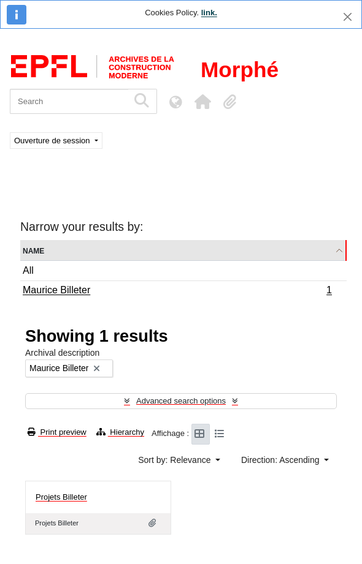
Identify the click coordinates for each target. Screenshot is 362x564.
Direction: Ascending (281, 460)
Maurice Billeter (177, 291)
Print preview (57, 432)
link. (209, 12)
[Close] (347, 17)
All (28, 270)
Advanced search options (181, 400)
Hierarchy (120, 432)
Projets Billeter (61, 497)
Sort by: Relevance (175, 460)
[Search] (69, 101)
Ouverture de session (53, 140)
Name (33, 250)
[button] (202, 101)
